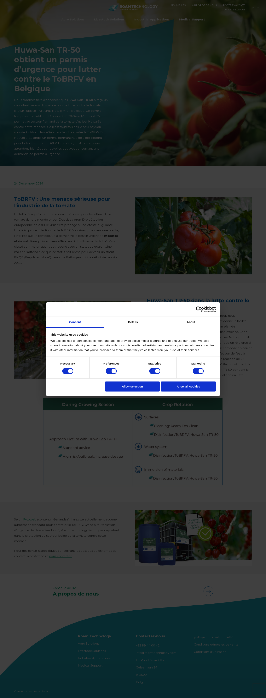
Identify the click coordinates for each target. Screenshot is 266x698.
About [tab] (191, 321)
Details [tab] (133, 321)
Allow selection (132, 386)
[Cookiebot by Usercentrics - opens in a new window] (199, 309)
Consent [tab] (75, 321)
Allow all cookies (188, 386)
